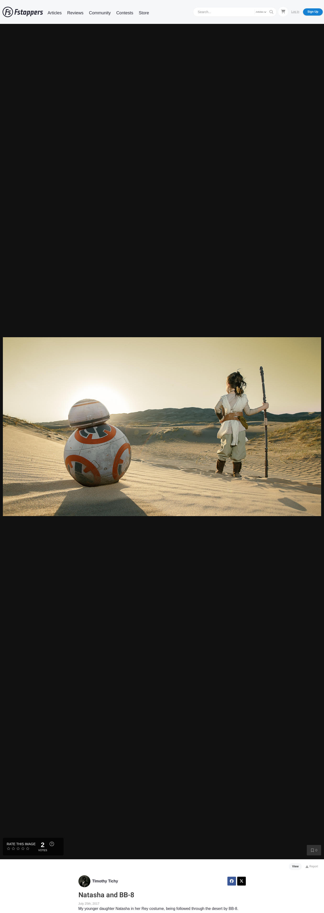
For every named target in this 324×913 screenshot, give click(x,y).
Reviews (75, 13)
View (295, 866)
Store (144, 13)
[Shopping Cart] (283, 11)
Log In (295, 11)
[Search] (224, 11)
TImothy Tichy (105, 881)
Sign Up (313, 11)
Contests (124, 13)
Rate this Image (21, 844)
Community (100, 13)
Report (312, 866)
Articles (55, 13)
